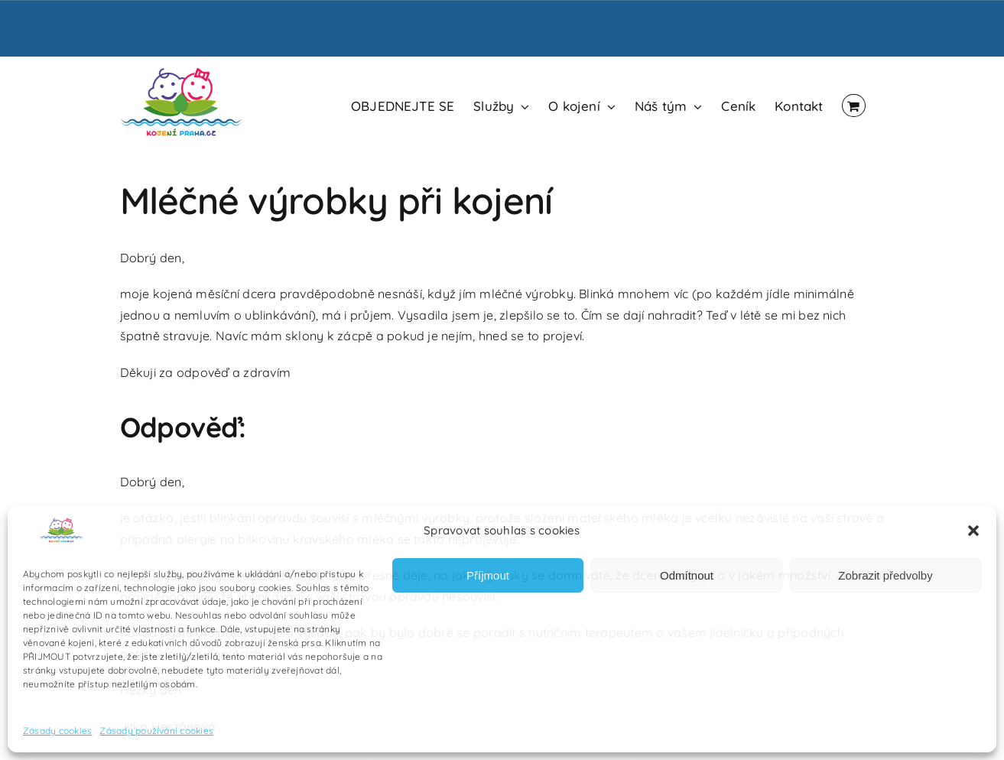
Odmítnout (686, 575)
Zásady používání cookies (156, 730)
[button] (973, 530)
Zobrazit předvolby (885, 575)
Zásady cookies (57, 730)
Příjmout (487, 575)
